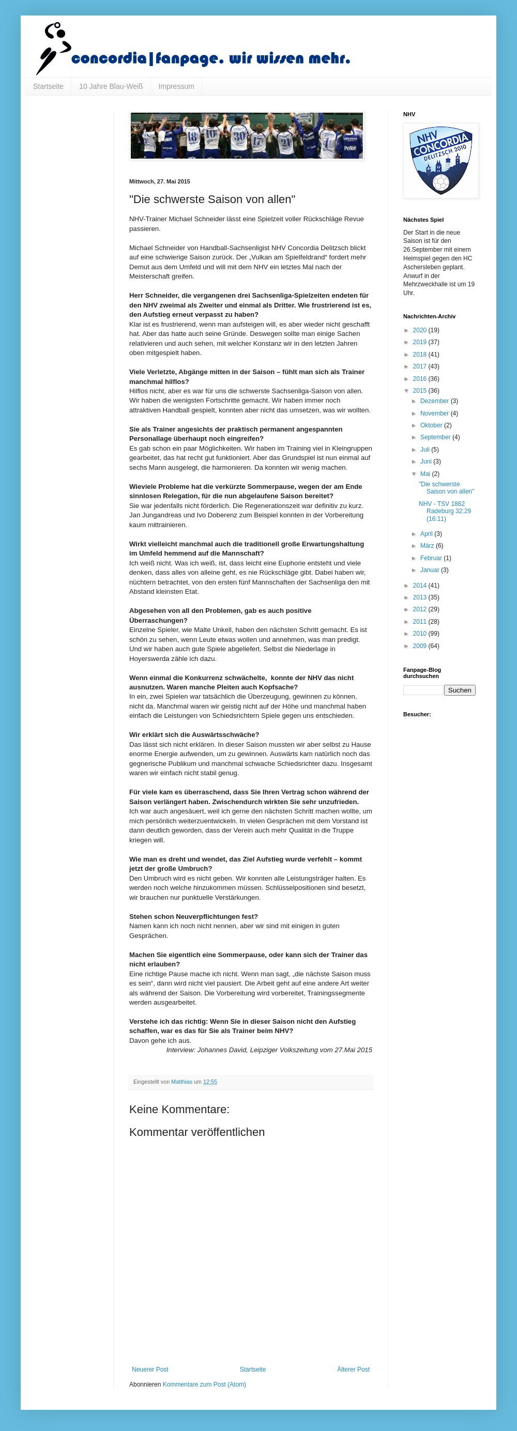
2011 (421, 621)
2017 (421, 366)
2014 (421, 585)
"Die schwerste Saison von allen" (446, 488)
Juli (425, 449)
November (435, 413)
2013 (421, 597)
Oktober (432, 425)
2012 (421, 609)
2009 (421, 646)
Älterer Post (353, 1369)
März (428, 545)
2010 (421, 633)
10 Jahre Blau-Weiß (111, 86)
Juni (426, 461)
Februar (432, 558)
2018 (421, 354)
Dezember (435, 401)
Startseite (48, 86)
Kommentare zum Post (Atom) (204, 1384)
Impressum (176, 86)
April (427, 533)
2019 (421, 342)
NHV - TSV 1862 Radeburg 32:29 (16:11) (445, 511)
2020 (421, 330)
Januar (430, 570)
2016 (421, 378)
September (436, 437)
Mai (426, 474)
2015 (421, 390)
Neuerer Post (150, 1369)
